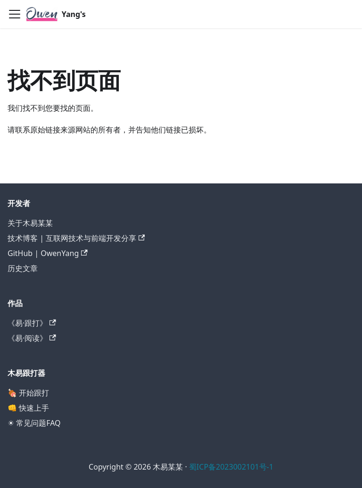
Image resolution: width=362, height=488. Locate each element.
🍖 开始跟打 (28, 393)
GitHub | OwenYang (48, 253)
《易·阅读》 (32, 338)
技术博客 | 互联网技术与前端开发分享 (76, 238)
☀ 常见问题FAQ (34, 423)
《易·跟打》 (32, 323)
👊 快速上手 (28, 408)
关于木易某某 (30, 223)
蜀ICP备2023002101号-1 (231, 467)
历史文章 (23, 268)
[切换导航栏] (15, 14)
